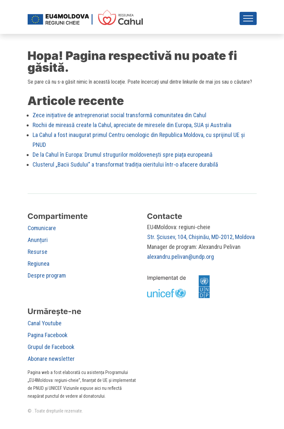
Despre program (47, 277)
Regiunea (38, 265)
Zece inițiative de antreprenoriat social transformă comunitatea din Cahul (119, 117)
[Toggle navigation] (248, 20)
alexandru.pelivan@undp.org (180, 258)
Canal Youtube (45, 325)
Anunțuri (38, 241)
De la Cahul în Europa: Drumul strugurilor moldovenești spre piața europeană (123, 156)
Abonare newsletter (51, 360)
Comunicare (42, 230)
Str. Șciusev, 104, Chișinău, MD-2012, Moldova (201, 238)
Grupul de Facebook (51, 348)
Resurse (37, 253)
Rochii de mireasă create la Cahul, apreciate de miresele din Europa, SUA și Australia (132, 126)
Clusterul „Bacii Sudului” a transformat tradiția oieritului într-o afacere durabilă (125, 166)
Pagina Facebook (47, 337)
